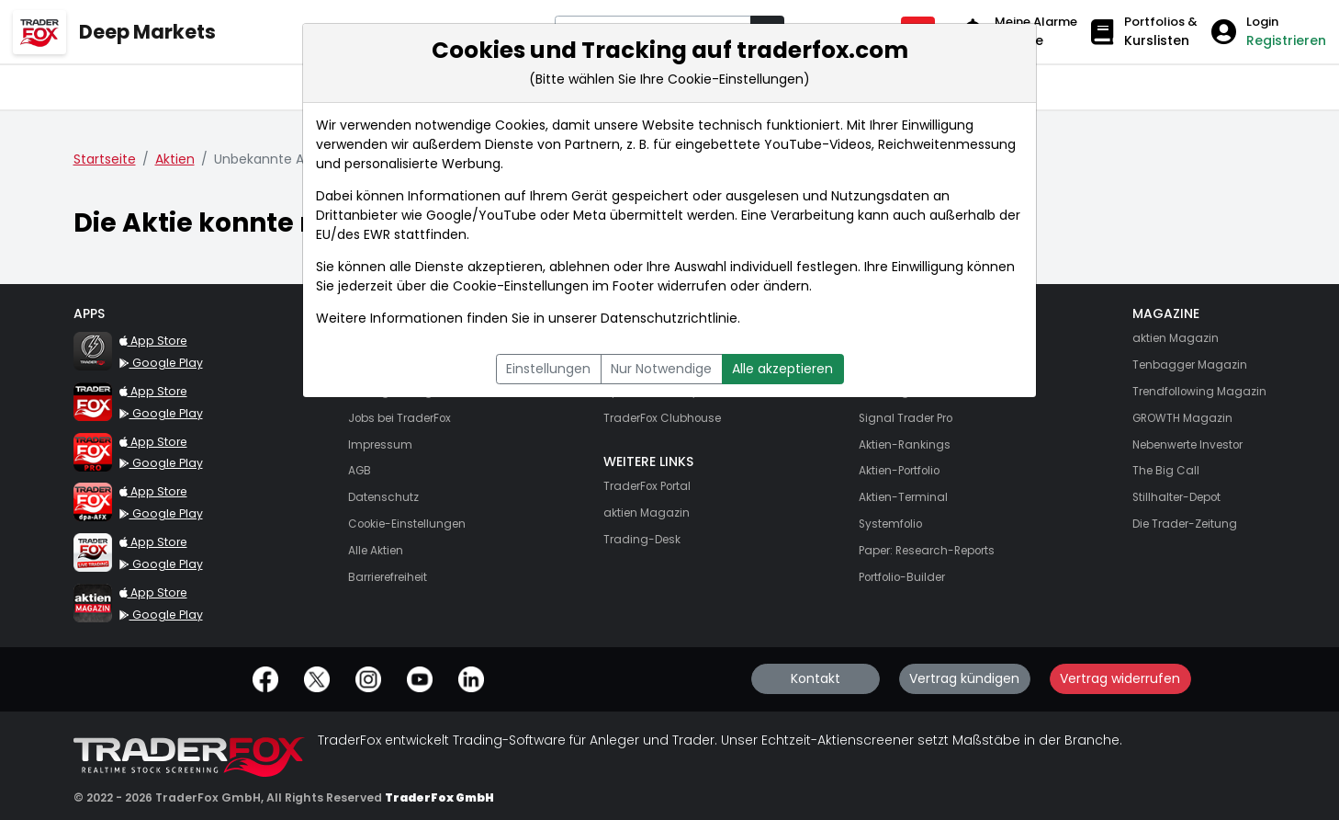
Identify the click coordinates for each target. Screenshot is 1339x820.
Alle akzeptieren (782, 368)
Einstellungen (548, 368)
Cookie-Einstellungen (521, 286)
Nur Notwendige (661, 368)
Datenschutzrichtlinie (669, 318)
